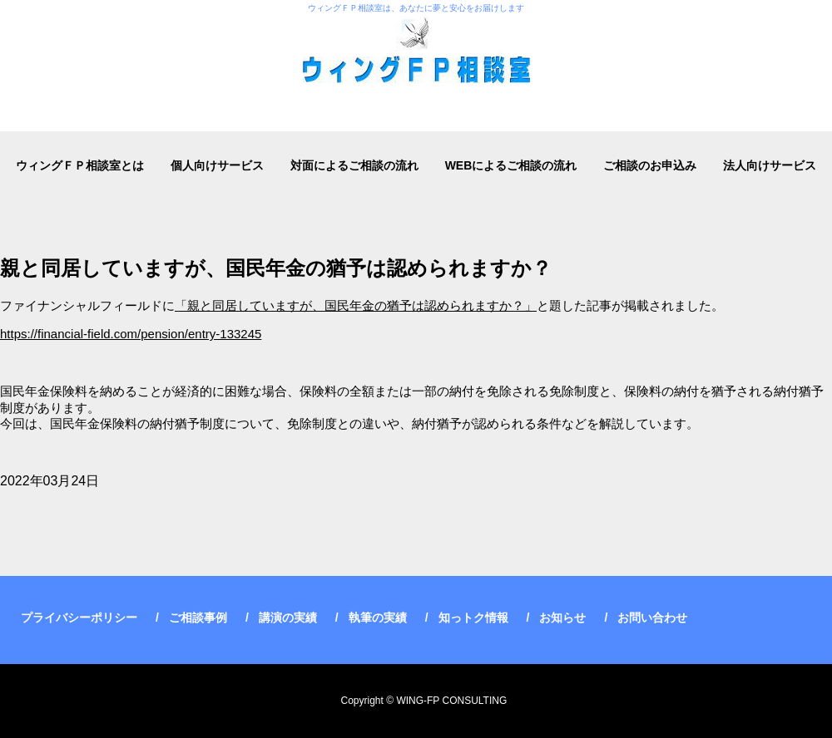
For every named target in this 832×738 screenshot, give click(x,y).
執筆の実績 (378, 617)
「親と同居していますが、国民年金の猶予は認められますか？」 (356, 305)
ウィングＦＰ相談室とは (80, 165)
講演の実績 (288, 617)
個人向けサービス (217, 165)
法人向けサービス (769, 165)
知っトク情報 (473, 617)
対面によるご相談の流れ (354, 165)
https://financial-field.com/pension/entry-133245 (130, 334)
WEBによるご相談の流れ (511, 165)
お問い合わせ (652, 617)
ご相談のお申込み (649, 165)
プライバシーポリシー (79, 617)
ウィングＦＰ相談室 (416, 66)
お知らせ (562, 617)
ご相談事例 (198, 617)
